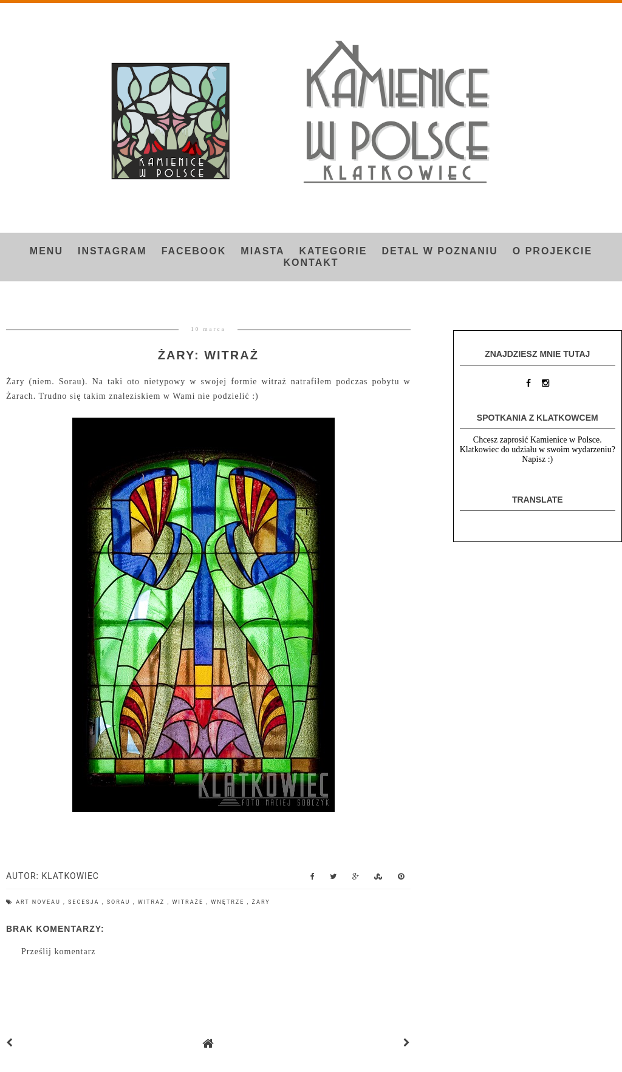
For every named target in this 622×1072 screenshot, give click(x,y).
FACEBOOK (194, 251)
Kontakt (310, 262)
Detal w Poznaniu (439, 251)
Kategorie (333, 251)
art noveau (39, 902)
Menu (46, 251)
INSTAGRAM (112, 251)
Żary (261, 902)
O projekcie (552, 251)
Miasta (262, 251)
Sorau (120, 902)
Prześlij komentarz (58, 951)
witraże (189, 902)
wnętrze (229, 902)
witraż (153, 902)
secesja (85, 902)
